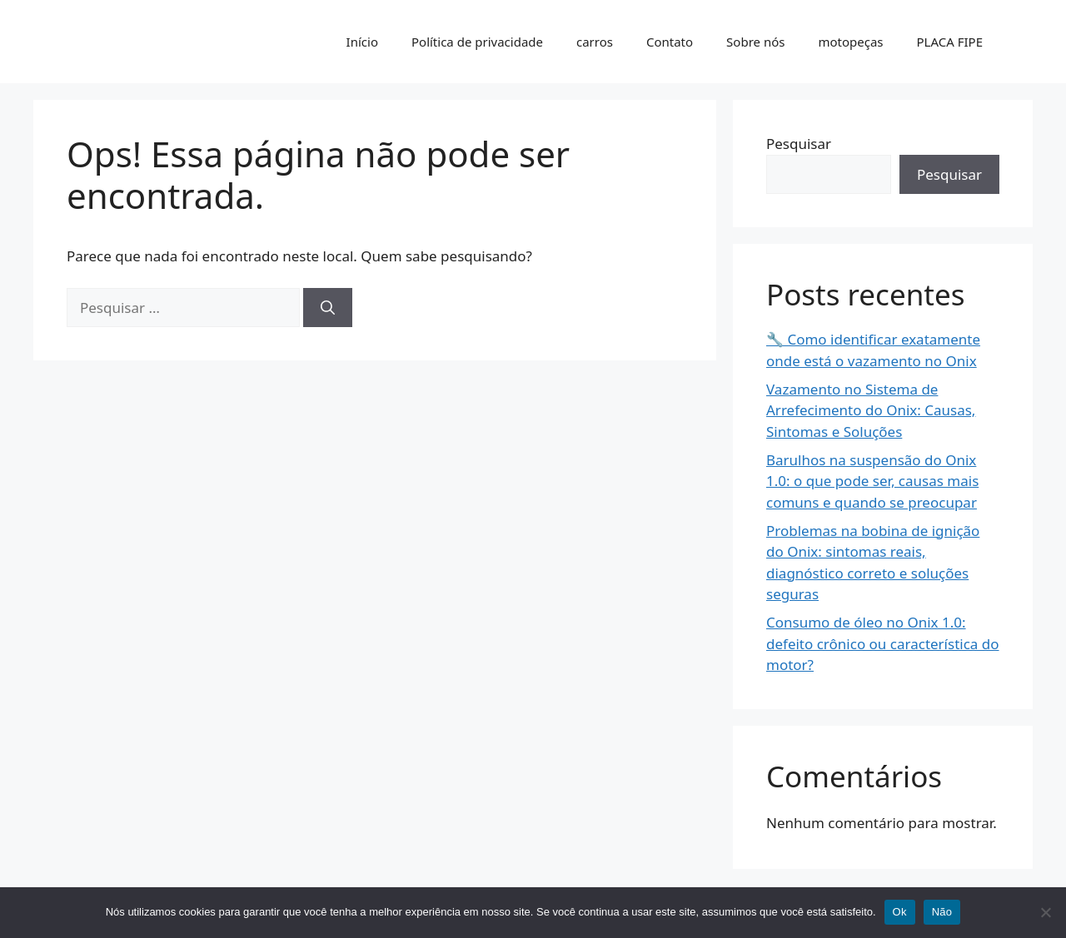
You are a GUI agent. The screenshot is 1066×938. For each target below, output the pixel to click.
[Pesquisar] (327, 308)
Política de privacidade (477, 41)
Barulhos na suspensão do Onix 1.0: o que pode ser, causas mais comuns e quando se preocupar (872, 481)
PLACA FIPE (950, 41)
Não (942, 912)
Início (362, 41)
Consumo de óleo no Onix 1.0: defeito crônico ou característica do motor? (882, 643)
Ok (900, 912)
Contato (669, 41)
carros (594, 41)
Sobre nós (755, 41)
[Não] (1045, 912)
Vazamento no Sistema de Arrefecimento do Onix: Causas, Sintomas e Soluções (870, 410)
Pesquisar (798, 143)
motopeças (850, 41)
